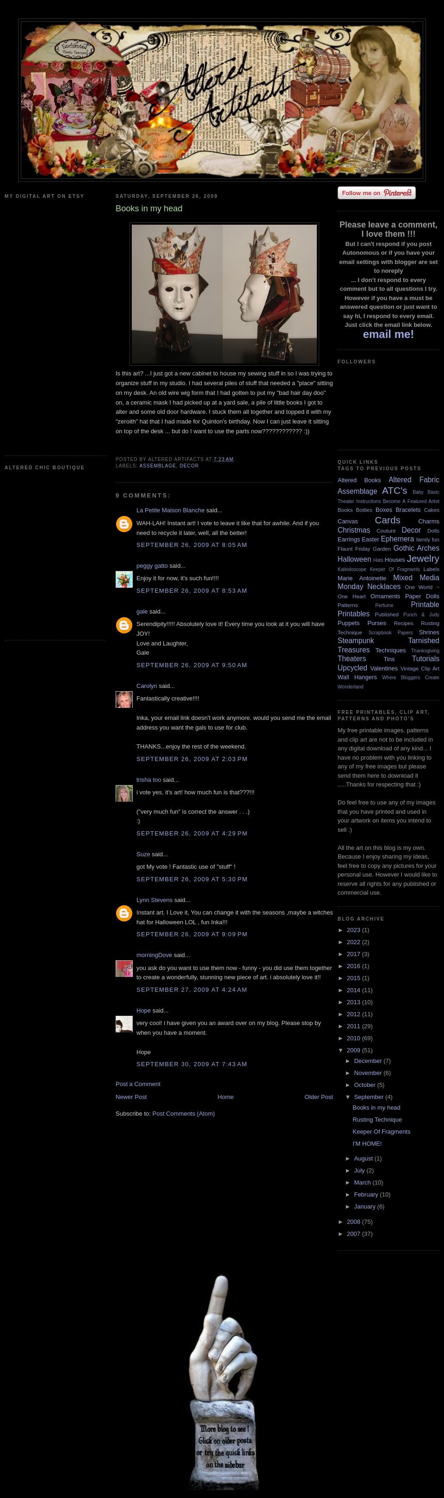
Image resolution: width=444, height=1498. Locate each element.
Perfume (385, 605)
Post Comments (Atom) (184, 1113)
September (369, 1096)
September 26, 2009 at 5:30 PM (192, 879)
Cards (387, 520)
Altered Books (359, 480)
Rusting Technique (377, 1119)
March (363, 1182)
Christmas (354, 530)
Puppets (349, 623)
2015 (354, 978)
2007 (354, 1233)
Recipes (403, 623)
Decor (189, 465)
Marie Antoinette (362, 578)
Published (387, 614)
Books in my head (376, 1107)
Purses (376, 623)
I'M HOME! (367, 1143)
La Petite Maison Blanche (170, 510)
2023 (354, 930)
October (365, 1084)
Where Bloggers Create (410, 677)
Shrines (429, 632)
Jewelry (423, 558)
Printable (425, 604)
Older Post (319, 1096)
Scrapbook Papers (391, 632)
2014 (354, 990)
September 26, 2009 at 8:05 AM (191, 544)
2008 (354, 1221)
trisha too (148, 779)
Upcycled (352, 668)
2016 (354, 966)
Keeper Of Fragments (395, 569)
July (360, 1170)
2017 (354, 954)
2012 (354, 1014)
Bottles (364, 510)
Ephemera (397, 539)
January (365, 1206)
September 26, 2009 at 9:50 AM (191, 665)
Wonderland (351, 686)
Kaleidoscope (352, 569)
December (369, 1060)
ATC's (394, 490)
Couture (386, 531)
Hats (378, 560)
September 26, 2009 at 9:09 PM (192, 934)
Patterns (348, 605)
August (364, 1158)
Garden (382, 549)
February (367, 1194)
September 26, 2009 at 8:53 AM (191, 590)
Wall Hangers (357, 677)
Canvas (348, 521)
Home (226, 1096)
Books (345, 510)
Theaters (352, 659)
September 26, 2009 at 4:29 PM (192, 833)
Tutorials (425, 659)
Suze (143, 854)
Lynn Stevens (154, 899)
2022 (354, 942)
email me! (388, 334)
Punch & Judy (421, 614)
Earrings (349, 539)
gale (142, 611)
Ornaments (385, 596)
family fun (427, 539)
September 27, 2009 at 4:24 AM (191, 989)
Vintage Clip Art (420, 668)
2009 (354, 1050)
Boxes (384, 509)
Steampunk (356, 641)
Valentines (384, 668)
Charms (428, 521)
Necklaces (384, 586)
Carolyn (146, 685)
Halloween (354, 559)
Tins (389, 659)
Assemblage (157, 465)
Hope (143, 1010)
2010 (354, 1038)
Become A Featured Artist (411, 501)
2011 (354, 1026)
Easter (370, 539)
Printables (354, 614)
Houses (395, 559)
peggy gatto (152, 565)
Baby (418, 492)
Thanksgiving (425, 650)
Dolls (433, 531)
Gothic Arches (416, 548)
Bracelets (407, 509)
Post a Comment (138, 1084)
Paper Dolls (422, 596)
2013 (354, 1002)
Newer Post (131, 1096)
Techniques (391, 650)
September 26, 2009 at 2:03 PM (192, 758)
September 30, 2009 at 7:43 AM (191, 1064)
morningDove (154, 955)
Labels (431, 569)
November (369, 1072)
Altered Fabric (413, 480)
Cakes (431, 510)
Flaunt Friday (354, 549)
